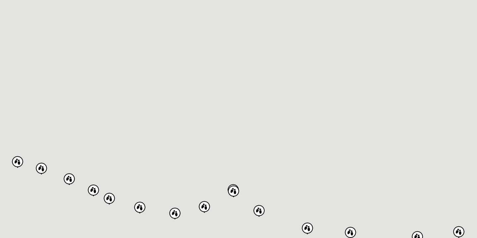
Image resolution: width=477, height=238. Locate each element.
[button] (307, 228)
